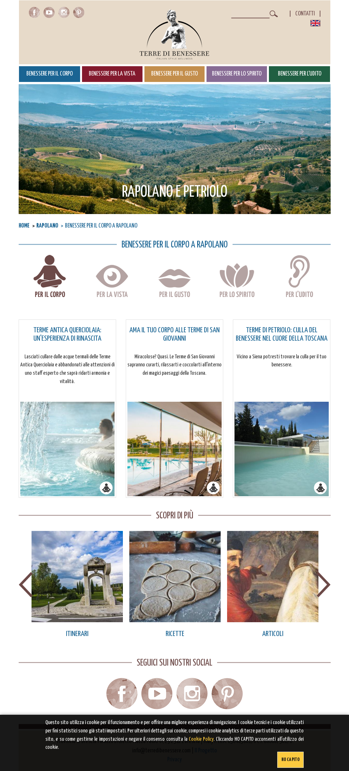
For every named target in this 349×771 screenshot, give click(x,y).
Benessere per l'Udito (299, 74)
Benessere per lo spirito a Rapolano (237, 277)
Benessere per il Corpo (49, 74)
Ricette (175, 634)
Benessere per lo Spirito (237, 74)
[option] (77, 585)
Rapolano (47, 226)
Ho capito (290, 759)
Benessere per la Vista (112, 74)
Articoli (272, 634)
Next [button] (324, 584)
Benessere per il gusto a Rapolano (174, 277)
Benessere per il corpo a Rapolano (49, 277)
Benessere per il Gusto (174, 74)
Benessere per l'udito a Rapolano (299, 277)
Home (24, 226)
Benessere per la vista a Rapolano (112, 277)
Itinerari (77, 634)
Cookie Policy (201, 739)
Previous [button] (26, 584)
